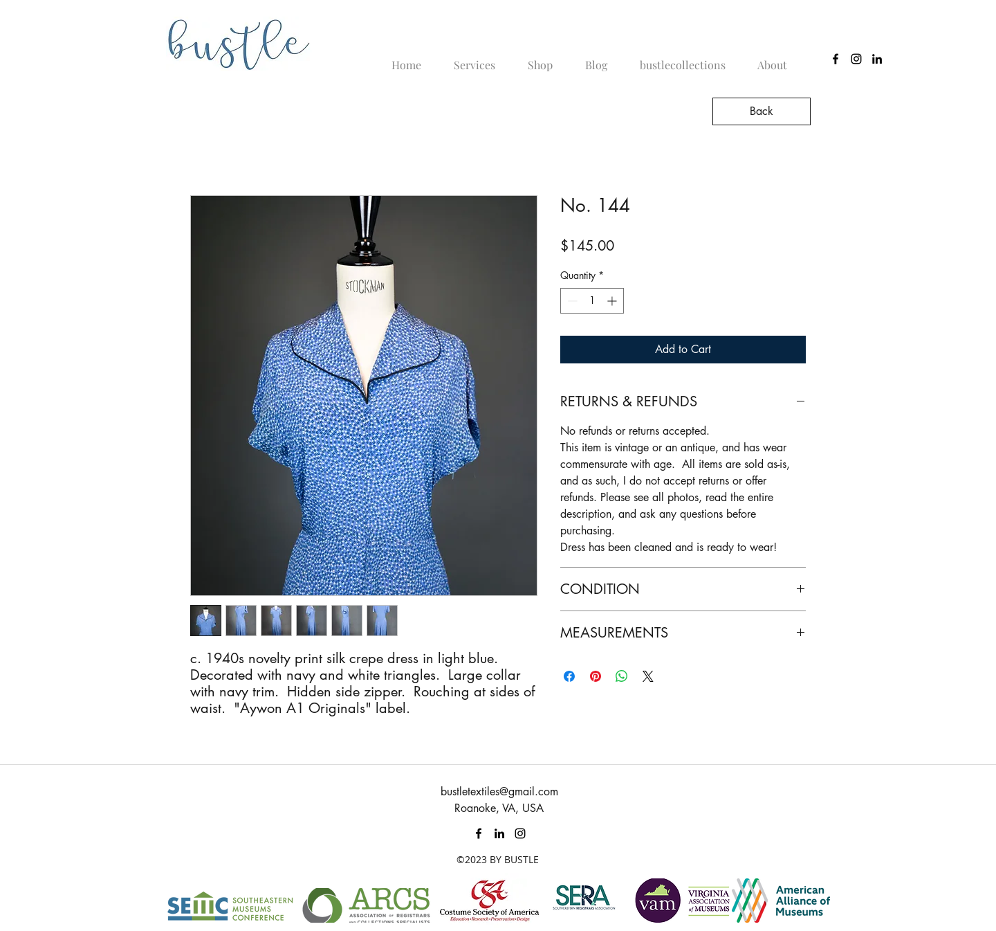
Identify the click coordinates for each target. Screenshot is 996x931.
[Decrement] (571, 301)
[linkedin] (877, 59)
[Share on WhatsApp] (622, 676)
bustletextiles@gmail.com (499, 791)
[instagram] (856, 59)
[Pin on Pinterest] (595, 676)
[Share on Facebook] (569, 676)
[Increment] (613, 301)
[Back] (761, 111)
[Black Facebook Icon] (835, 59)
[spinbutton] (592, 301)
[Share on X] (648, 676)
